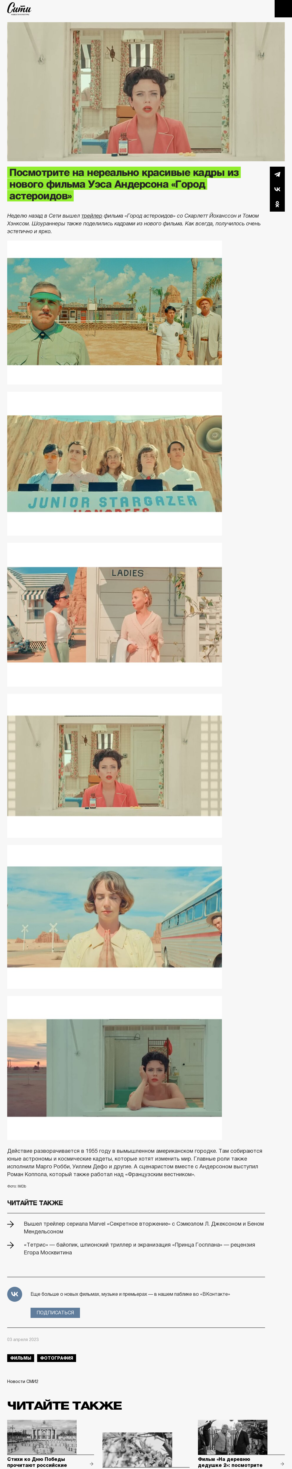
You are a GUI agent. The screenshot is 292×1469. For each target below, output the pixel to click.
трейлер (91, 216)
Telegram (277, 174)
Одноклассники (277, 204)
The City (19, 8)
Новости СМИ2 (22, 1381)
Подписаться (55, 1312)
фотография (56, 1358)
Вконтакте (277, 189)
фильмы (20, 1358)
